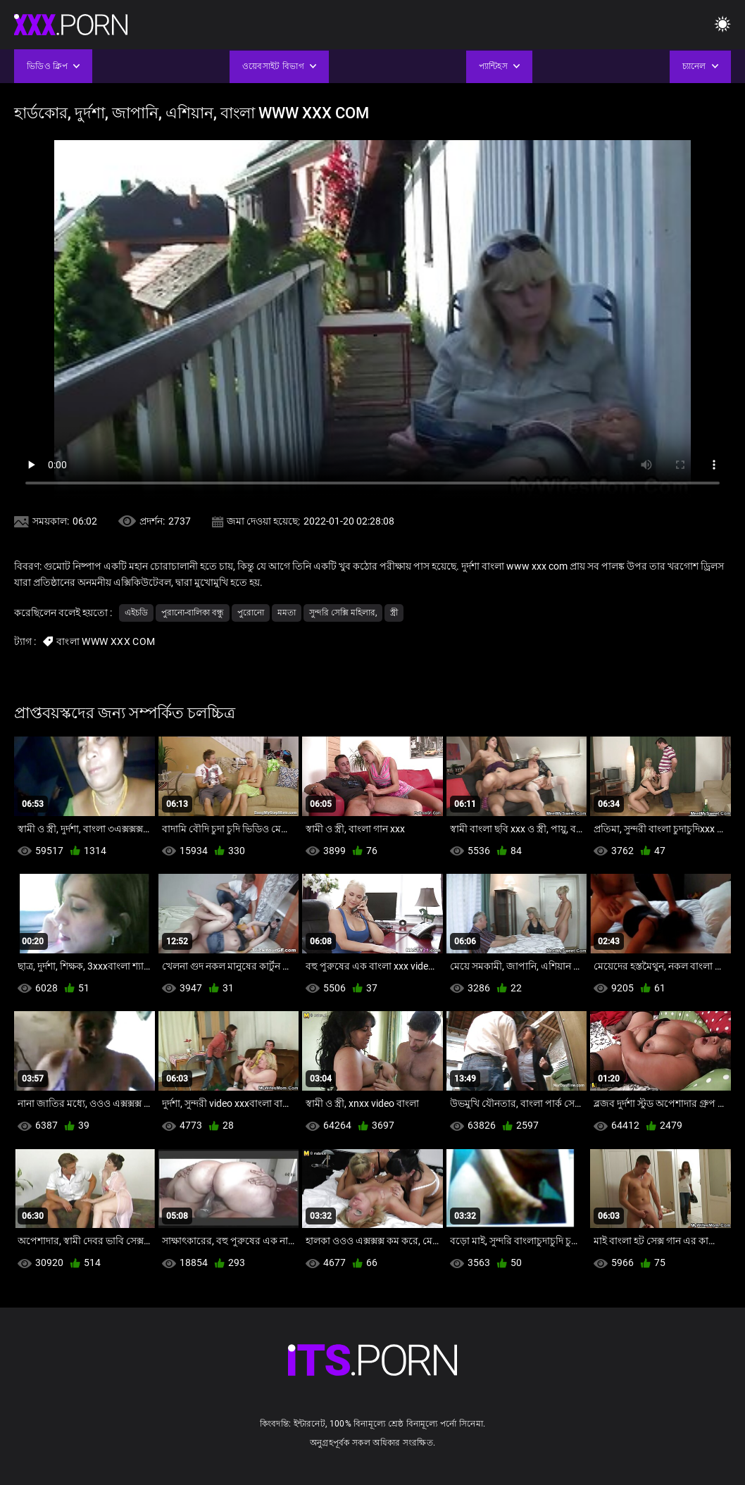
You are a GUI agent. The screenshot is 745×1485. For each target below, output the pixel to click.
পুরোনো (250, 613)
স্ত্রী (394, 613)
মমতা (286, 613)
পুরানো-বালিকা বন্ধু (192, 613)
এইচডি (136, 613)
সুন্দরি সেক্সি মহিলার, (343, 613)
